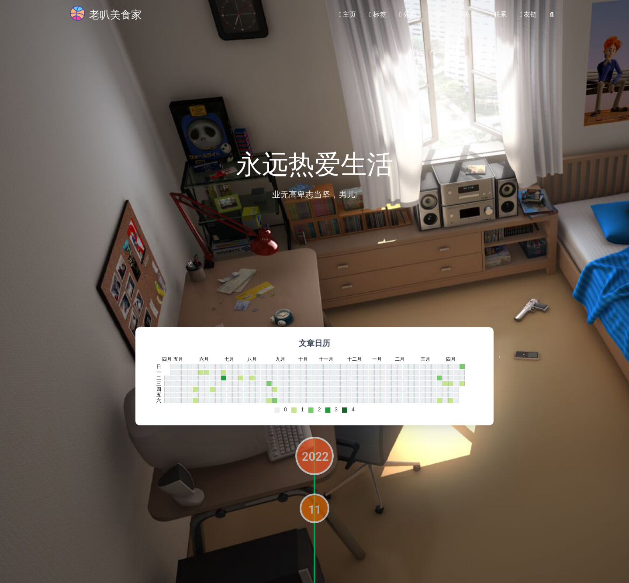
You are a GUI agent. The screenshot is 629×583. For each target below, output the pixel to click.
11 (314, 509)
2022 (315, 457)
